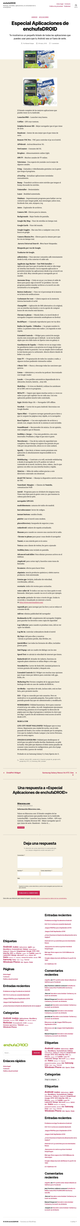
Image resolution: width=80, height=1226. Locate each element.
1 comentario (55, 43)
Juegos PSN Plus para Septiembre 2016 (16, 998)
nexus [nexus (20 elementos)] (31, 955)
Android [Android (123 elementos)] (7, 1018)
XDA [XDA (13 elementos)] (22, 962)
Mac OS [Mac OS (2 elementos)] (30, 1020)
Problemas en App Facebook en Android (16, 991)
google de (49, 759)
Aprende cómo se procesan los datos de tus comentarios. (49, 898)
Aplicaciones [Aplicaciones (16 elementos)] (24, 1018)
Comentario (21, 855)
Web (18, 878)
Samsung (34, 761)
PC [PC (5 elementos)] (14, 957)
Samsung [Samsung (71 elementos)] (7, 959)
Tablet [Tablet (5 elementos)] (18, 959)
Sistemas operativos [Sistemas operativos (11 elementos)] (10, 1025)
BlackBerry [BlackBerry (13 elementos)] (33, 1018)
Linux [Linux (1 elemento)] (26, 1020)
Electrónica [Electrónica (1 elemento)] (12, 1020)
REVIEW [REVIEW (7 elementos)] (36, 957)
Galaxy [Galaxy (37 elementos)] (25, 949)
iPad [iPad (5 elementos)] (15, 953)
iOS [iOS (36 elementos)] (11, 953)
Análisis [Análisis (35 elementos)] (16, 947)
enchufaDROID (9, 3)
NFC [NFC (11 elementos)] (35, 955)
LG (30, 761)
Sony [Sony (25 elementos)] (14, 960)
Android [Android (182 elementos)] (7, 946)
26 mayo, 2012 (42, 43)
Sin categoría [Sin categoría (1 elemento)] (30, 1023)
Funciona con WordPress (28, 1221)
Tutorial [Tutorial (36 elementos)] (21, 1025)
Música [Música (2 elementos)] (34, 1020)
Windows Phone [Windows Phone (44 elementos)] (10, 1027)
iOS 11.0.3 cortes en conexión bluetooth (16, 995)
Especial (43, 759)
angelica (48, 980)
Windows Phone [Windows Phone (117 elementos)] (11, 962)
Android (34, 17)
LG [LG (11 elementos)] (27, 953)
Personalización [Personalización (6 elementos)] (17, 1023)
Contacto (67, 4)
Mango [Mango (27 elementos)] (13, 955)
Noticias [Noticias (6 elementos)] (11, 957)
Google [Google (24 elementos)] (28, 951)
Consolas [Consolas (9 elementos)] (6, 1020)
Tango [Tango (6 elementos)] (21, 959)
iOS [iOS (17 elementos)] (16, 1020)
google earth (56, 759)
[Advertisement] (16, 924)
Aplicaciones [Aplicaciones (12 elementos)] (23, 947)
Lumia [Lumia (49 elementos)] (31, 953)
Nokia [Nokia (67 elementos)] (5, 957)
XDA (39, 761)
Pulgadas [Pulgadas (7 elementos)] (18, 957)
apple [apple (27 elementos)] (30, 947)
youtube (43, 761)
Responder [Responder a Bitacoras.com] (21, 827)
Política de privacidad (56, 6)
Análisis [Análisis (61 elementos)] (15, 1018)
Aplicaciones (44, 17)
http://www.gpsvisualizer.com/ (31, 602)
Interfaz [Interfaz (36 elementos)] (6, 953)
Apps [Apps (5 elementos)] (34, 947)
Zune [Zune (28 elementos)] (31, 962)
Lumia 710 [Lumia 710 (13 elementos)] (38, 953)
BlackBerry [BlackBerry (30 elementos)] (7, 949)
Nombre (20, 870)
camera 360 (28, 759)
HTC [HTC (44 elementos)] (34, 951)
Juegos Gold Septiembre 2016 (13, 1002)
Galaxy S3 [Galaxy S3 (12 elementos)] (13, 951)
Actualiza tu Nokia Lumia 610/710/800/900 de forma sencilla (60, 988)
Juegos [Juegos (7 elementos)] (24, 953)
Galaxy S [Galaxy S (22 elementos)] (6, 951)
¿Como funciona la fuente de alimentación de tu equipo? (22, 1006)
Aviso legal (59, 4)
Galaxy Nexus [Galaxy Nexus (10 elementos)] (32, 949)
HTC (27, 761)
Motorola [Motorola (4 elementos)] (26, 955)
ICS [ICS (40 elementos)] (38, 951)
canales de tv (36, 759)
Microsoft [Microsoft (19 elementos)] (20, 955)
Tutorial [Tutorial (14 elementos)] (26, 960)
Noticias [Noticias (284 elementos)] (7, 1022)
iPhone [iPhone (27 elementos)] (18, 953)
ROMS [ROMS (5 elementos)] (25, 1023)
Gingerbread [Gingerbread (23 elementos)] (21, 951)
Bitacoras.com (50, 1022)
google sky (23, 761)
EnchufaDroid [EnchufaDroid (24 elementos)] (17, 949)
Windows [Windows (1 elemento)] (26, 1025)
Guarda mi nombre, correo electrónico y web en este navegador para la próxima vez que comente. (40, 887)
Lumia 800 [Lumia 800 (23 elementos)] (7, 955)
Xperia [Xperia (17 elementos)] (26, 962)
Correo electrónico (46, 870)
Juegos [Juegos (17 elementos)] (21, 1020)
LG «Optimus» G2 (50, 964)
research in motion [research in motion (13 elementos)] (27, 957)
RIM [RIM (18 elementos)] (39, 957)
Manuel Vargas (29, 43)
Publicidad (67, 6)
